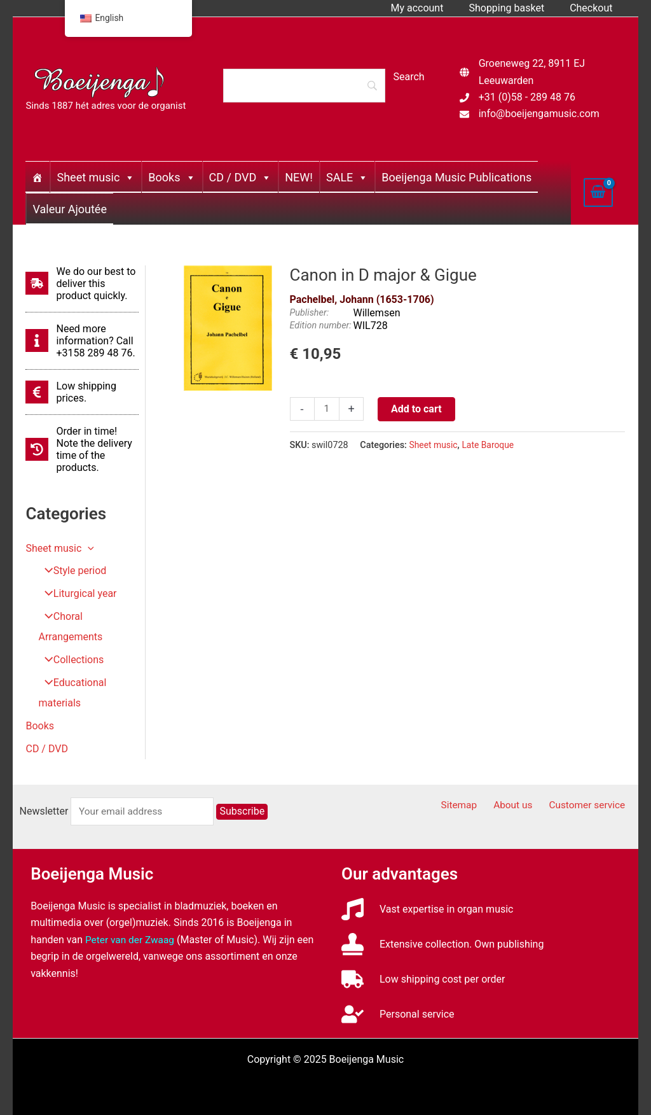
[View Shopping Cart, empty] (598, 192)
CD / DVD (240, 177)
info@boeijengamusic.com (539, 114)
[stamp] (442, 944)
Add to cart (417, 409)
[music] (427, 909)
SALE (347, 177)
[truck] (423, 979)
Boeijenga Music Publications (456, 177)
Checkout (593, 8)
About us (520, 806)
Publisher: (309, 312)
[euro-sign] (82, 392)
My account (429, 8)
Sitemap (472, 806)
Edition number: (321, 325)
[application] (87, 548)
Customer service (590, 806)
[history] (82, 449)
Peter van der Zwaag (131, 940)
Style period (71, 571)
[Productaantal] (327, 409)
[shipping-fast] (82, 283)
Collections (69, 660)
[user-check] (397, 1014)
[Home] (37, 177)
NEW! (299, 177)
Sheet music (96, 177)
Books (171, 177)
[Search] (304, 85)
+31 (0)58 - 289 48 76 (527, 97)
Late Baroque (490, 445)
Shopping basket (514, 8)
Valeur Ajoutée (69, 209)
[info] (82, 341)
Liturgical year (76, 594)
